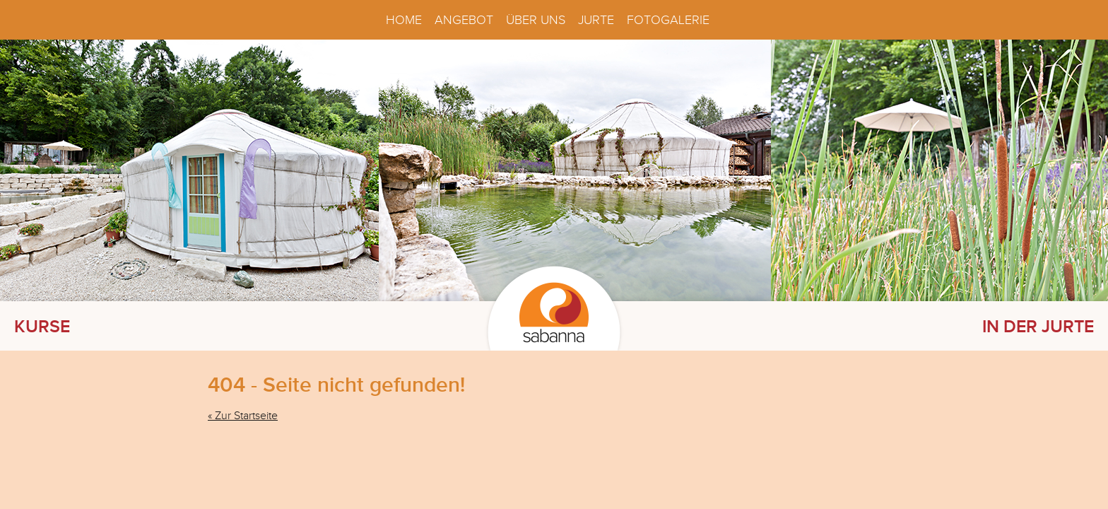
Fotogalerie (668, 20)
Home (404, 20)
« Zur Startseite (243, 415)
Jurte (596, 20)
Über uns (535, 20)
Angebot (464, 20)
